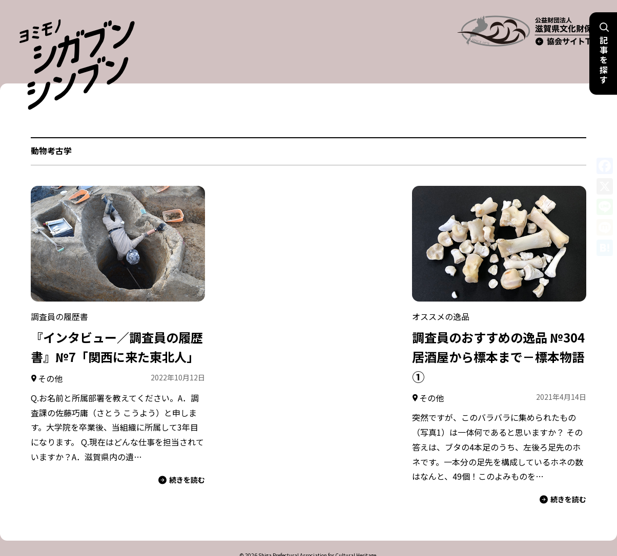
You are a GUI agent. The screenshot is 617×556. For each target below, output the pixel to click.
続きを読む (181, 455)
